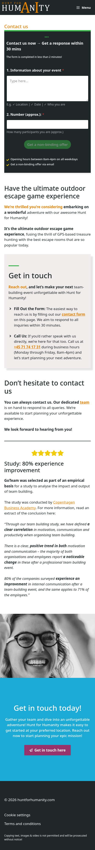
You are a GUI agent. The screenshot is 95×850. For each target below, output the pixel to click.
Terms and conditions (22, 823)
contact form (73, 314)
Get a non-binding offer (47, 144)
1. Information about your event (35, 70)
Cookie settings (17, 814)
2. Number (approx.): (25, 115)
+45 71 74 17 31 (27, 346)
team (84, 402)
